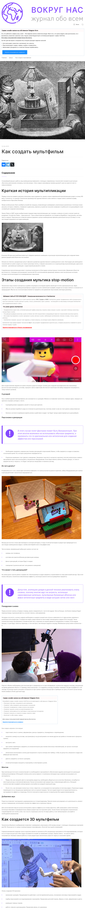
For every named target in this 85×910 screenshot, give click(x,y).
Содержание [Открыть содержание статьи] (8, 173)
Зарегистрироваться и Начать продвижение (17, 327)
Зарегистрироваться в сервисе (13, 722)
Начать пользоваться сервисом (15, 52)
